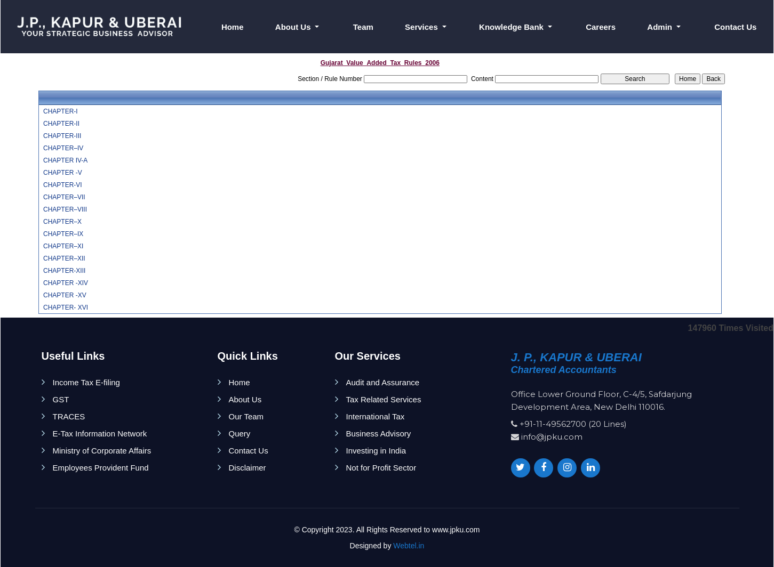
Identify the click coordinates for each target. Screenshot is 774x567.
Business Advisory (378, 434)
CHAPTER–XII (64, 258)
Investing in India (376, 451)
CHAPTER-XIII (64, 270)
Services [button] (422, 26)
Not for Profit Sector (381, 468)
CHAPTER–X (62, 221)
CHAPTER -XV (64, 295)
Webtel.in (408, 545)
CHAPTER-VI (62, 185)
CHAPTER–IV (63, 148)
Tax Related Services (383, 399)
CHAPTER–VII (64, 197)
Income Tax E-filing (86, 382)
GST (61, 399)
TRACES (69, 416)
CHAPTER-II (61, 123)
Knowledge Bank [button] (512, 26)
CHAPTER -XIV (65, 283)
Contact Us (735, 26)
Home (232, 26)
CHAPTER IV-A (65, 160)
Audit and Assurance (383, 382)
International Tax (375, 416)
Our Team (246, 416)
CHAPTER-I (60, 111)
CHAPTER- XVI (65, 307)
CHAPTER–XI (63, 246)
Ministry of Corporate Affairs (102, 451)
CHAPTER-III (62, 136)
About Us (245, 399)
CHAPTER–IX (63, 234)
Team (363, 26)
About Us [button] (294, 26)
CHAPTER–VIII (65, 209)
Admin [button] (660, 26)
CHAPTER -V (62, 172)
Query (240, 434)
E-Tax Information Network (100, 434)
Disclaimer (247, 468)
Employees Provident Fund (101, 468)
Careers (601, 26)
